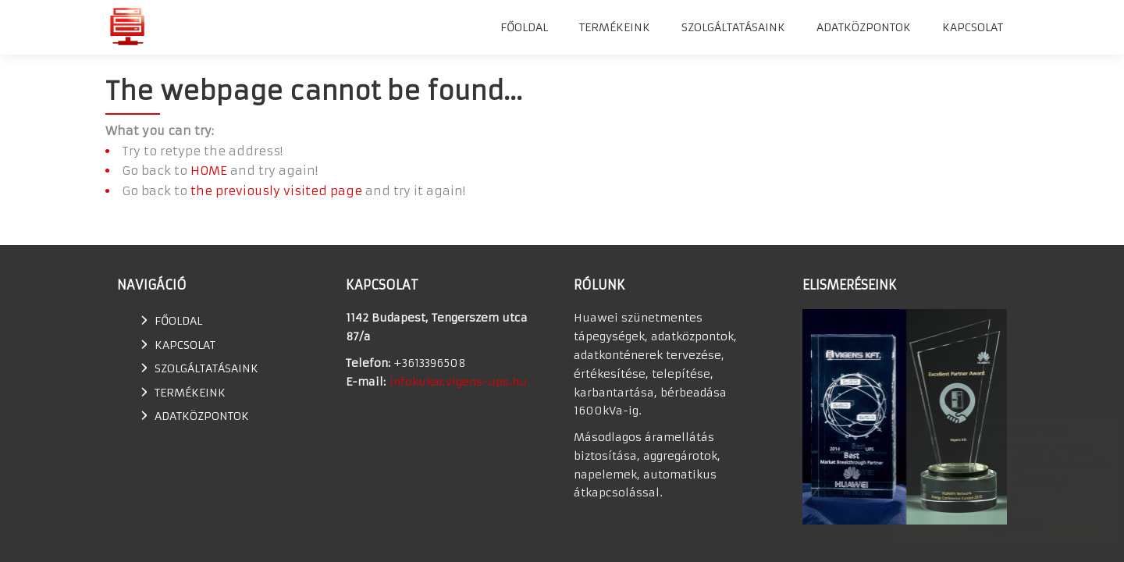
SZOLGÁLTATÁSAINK (733, 27)
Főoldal (524, 27)
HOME (208, 170)
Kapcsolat (972, 27)
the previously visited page (276, 190)
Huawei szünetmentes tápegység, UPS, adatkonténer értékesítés (126, 26)
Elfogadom (991, 525)
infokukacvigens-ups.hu (458, 382)
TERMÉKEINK (614, 27)
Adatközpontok (863, 27)
